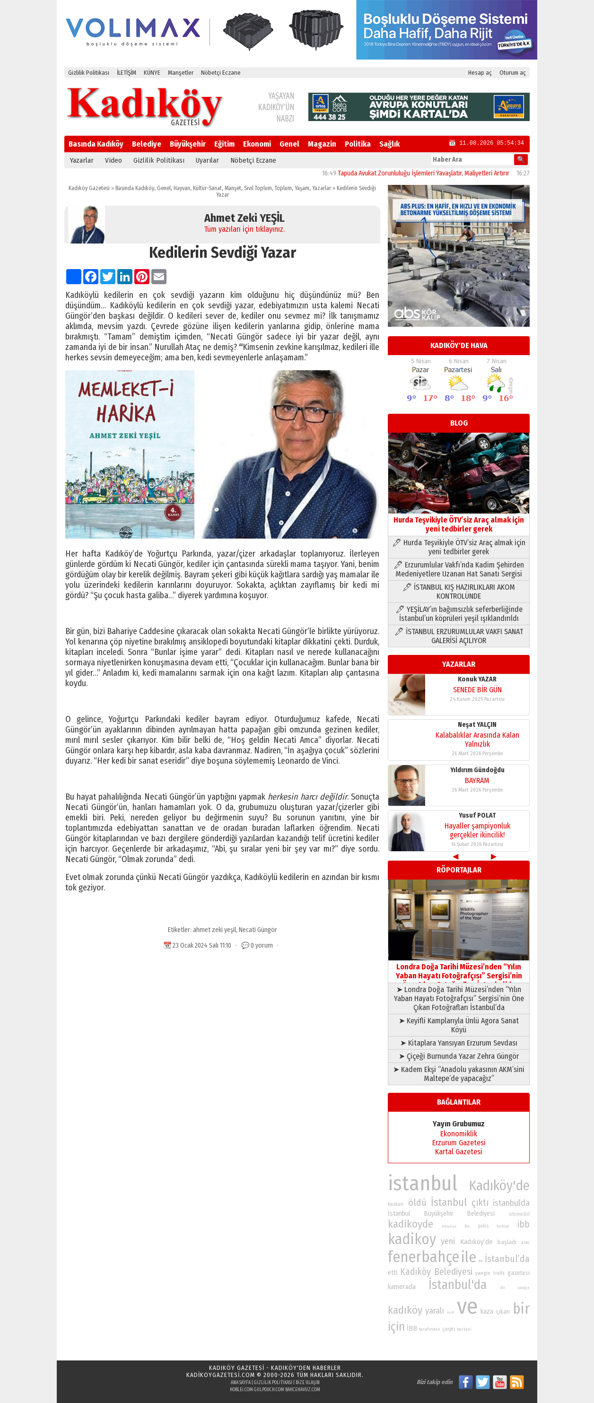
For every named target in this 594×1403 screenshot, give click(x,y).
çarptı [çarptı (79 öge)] (448, 1329)
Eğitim (224, 143)
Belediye (146, 143)
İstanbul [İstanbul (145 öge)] (449, 1202)
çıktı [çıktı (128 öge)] (480, 1202)
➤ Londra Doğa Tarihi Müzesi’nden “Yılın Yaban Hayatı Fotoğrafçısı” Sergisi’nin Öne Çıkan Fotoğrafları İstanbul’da (459, 998)
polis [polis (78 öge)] (483, 1226)
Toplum (283, 188)
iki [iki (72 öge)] (502, 1287)
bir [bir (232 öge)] (521, 1308)
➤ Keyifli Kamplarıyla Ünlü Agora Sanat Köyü (459, 1025)
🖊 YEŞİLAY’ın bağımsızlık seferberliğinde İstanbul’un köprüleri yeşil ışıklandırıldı (459, 614)
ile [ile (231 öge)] (468, 1257)
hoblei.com (241, 1390)
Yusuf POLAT (477, 815)
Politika (358, 143)
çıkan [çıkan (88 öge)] (503, 1311)
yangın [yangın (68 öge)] (524, 1287)
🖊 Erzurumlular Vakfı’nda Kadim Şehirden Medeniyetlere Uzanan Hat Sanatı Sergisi (458, 569)
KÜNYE (152, 72)
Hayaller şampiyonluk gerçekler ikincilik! (477, 830)
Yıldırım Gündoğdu (477, 770)
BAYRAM (477, 780)
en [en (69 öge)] (481, 1260)
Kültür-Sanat (207, 188)
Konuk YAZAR (477, 679)
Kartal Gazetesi (458, 1151)
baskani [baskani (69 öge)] (464, 1329)
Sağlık (389, 143)
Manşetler (180, 72)
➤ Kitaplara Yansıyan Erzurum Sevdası (458, 1042)
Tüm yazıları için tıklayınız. (244, 229)
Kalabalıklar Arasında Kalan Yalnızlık (477, 740)
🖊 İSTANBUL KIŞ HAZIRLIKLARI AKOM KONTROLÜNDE (458, 592)
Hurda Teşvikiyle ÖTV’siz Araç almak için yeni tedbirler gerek (458, 519)
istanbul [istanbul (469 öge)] (422, 1183)
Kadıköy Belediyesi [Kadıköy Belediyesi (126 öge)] (436, 1271)
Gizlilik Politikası (88, 72)
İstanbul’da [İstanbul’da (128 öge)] (507, 1258)
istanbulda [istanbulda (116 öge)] (511, 1203)
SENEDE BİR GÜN (477, 689)
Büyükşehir (188, 143)
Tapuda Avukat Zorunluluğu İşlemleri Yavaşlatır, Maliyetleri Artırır (439, 173)
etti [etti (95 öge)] (392, 1273)
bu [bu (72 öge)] (467, 1226)
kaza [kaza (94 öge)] (486, 1311)
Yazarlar (82, 160)
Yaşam (302, 188)
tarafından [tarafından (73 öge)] (429, 1329)
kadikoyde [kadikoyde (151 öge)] (410, 1224)
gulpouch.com (269, 1390)
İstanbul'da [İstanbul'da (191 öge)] (457, 1284)
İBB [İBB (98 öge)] (412, 1328)
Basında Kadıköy (96, 143)
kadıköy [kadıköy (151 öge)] (405, 1310)
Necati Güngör (258, 930)
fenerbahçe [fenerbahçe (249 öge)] (423, 1257)
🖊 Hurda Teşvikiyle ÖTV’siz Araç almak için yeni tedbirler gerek (458, 547)
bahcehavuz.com (302, 1390)
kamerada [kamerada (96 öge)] (402, 1286)
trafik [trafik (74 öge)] (499, 1273)
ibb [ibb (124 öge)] (523, 1224)
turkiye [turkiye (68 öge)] (503, 1226)
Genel (289, 143)
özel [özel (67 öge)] (450, 1312)
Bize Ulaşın (308, 1383)
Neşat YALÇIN (477, 725)
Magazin (322, 143)
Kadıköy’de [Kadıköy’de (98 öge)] (476, 1241)
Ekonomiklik (458, 1133)
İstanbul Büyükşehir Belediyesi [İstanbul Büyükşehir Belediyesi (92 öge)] (441, 1214)
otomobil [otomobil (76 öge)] (519, 1214)
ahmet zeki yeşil (214, 930)
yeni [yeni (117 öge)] (448, 1241)
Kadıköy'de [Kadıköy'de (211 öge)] (499, 1185)
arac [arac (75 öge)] (525, 1243)
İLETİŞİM (126, 72)
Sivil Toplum (258, 188)
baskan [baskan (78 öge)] (395, 1204)
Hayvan (182, 188)
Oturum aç (512, 72)
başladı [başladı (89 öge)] (507, 1242)
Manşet (233, 188)
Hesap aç (480, 72)
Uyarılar (207, 160)
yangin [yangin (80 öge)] (482, 1273)
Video (113, 160)
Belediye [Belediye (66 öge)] (449, 1226)
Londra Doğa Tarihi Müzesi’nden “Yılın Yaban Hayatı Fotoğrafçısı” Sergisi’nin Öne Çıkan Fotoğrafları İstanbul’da (458, 971)
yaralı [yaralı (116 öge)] (434, 1311)
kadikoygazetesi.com (220, 1374)
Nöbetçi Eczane (221, 72)
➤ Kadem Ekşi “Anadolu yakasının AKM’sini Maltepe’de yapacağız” (458, 1074)
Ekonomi (257, 143)
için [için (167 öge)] (396, 1327)
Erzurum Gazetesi (459, 1142)
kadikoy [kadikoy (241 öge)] (412, 1239)
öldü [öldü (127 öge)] (417, 1202)
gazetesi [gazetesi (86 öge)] (518, 1272)
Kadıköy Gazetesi (89, 188)
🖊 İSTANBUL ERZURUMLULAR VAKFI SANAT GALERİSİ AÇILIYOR (458, 636)
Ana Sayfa (241, 1383)
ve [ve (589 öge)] (467, 1306)
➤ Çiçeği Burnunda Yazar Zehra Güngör (459, 1056)
